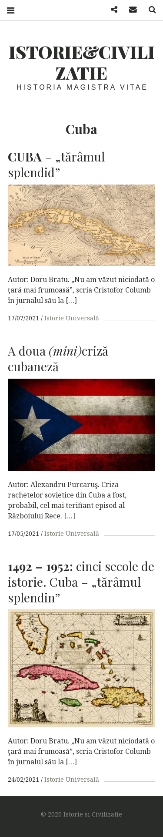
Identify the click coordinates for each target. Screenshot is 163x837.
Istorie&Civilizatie (82, 62)
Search (149, 9)
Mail (130, 9)
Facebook (111, 9)
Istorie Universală (71, 318)
